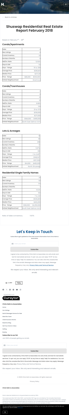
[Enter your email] (36, 244)
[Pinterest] (13, 290)
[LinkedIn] (10, 290)
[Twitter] (6, 290)
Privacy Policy (34, 381)
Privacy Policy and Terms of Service (42, 265)
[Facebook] (3, 290)
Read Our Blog (6, 323)
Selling (4, 329)
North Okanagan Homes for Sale (12, 313)
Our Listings (6, 310)
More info (20, 407)
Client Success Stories (9, 320)
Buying (4, 332)
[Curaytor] (11, 300)
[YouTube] (17, 290)
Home (4, 307)
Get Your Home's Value (9, 326)
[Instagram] (20, 290)
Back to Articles (11, 17)
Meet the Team (7, 316)
